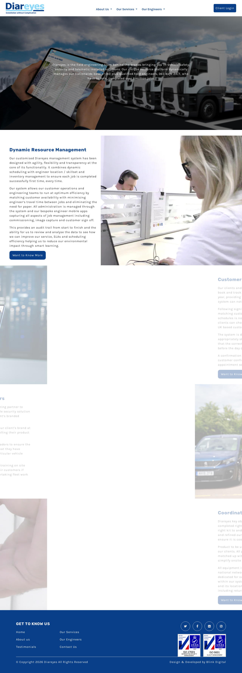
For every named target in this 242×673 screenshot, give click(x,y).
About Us (103, 9)
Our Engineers (152, 9)
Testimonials (26, 647)
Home (20, 632)
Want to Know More (27, 255)
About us (23, 639)
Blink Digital (216, 662)
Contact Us (68, 647)
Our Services (125, 9)
